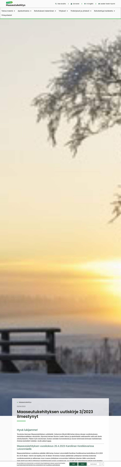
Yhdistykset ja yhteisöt (81, 11)
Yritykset (63, 11)
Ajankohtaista (24, 11)
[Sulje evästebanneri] (102, 464)
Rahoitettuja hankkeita (104, 11)
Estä (82, 464)
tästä (49, 441)
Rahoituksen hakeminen (45, 11)
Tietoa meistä (8, 11)
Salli (73, 464)
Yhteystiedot (6, 15)
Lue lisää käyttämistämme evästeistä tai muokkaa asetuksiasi (38, 465)
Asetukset (93, 464)
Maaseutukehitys (25, 402)
